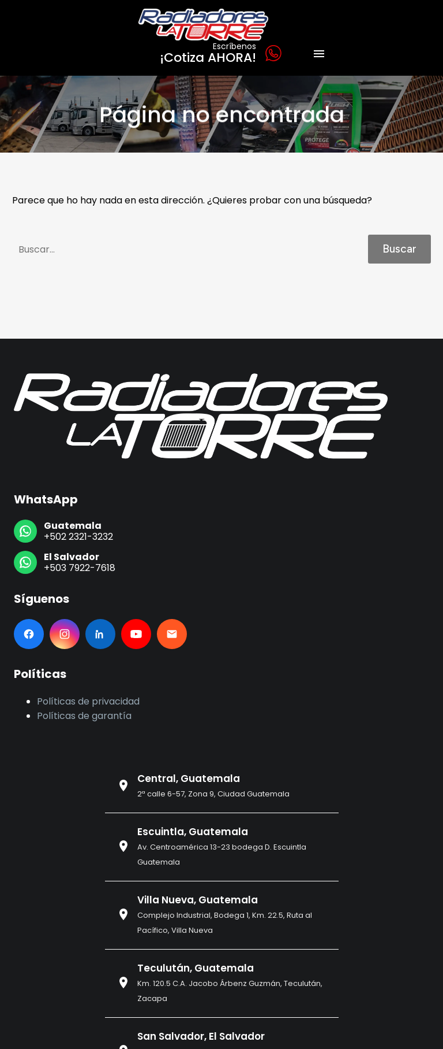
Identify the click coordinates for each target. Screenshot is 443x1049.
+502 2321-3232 (78, 536)
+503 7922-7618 (79, 567)
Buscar (399, 248)
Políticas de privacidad (88, 701)
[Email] (172, 634)
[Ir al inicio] (201, 416)
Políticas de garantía (84, 715)
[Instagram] (65, 634)
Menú (319, 53)
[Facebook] (29, 634)
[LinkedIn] (100, 634)
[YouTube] (136, 634)
